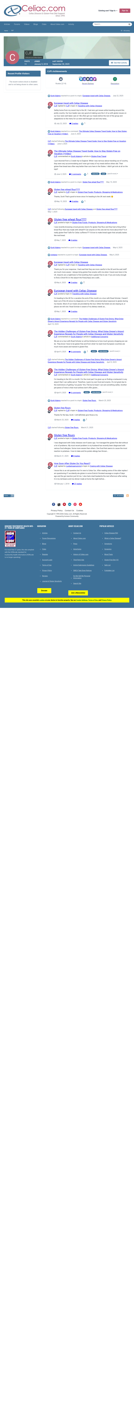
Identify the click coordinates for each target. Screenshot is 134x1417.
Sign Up (125, 11)
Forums (17, 24)
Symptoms (108, 544)
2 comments (75, 174)
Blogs (36, 24)
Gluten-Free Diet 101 (111, 560)
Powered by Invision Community (67, 516)
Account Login (47, 560)
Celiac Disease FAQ (111, 533)
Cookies (79, 510)
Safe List (107, 565)
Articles (7, 24)
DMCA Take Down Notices (82, 570)
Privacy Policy (57, 510)
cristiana (54, 255)
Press (75, 544)
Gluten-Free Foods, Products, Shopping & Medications (100, 192)
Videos (26, 24)
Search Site (77, 583)
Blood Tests (108, 554)
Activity (71, 24)
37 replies (77, 484)
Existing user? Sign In (108, 11)
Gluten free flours (89, 401)
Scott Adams (56, 96)
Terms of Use (47, 565)
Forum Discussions (49, 538)
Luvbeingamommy (74, 466)
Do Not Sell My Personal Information (81, 577)
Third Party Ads (78, 560)
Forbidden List (109, 570)
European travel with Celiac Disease (97, 96)
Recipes (45, 576)
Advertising (77, 549)
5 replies (73, 124)
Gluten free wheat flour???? (93, 182)
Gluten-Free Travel (98, 156)
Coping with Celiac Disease (101, 466)
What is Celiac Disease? (112, 538)
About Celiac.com (57, 24)
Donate (44, 591)
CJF (55, 106)
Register (45, 554)
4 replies (73, 201)
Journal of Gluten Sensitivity (52, 581)
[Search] (102, 24)
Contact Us (69, 510)
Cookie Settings (82, 600)
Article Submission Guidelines (83, 565)
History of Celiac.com (80, 554)
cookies (42, 600)
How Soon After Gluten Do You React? (72, 463)
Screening (107, 549)
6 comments (75, 352)
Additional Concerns (99, 337)
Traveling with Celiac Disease (90, 106)
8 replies (75, 420)
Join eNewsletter (78, 593)
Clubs (44, 24)
